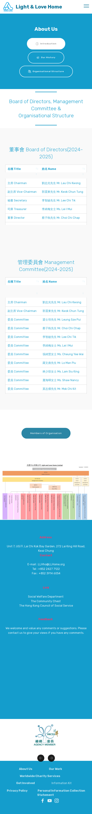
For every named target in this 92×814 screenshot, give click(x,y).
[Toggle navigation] (86, 5)
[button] (40, 768)
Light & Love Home (39, 6)
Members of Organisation (46, 446)
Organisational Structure (46, 71)
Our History (46, 57)
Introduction (46, 43)
